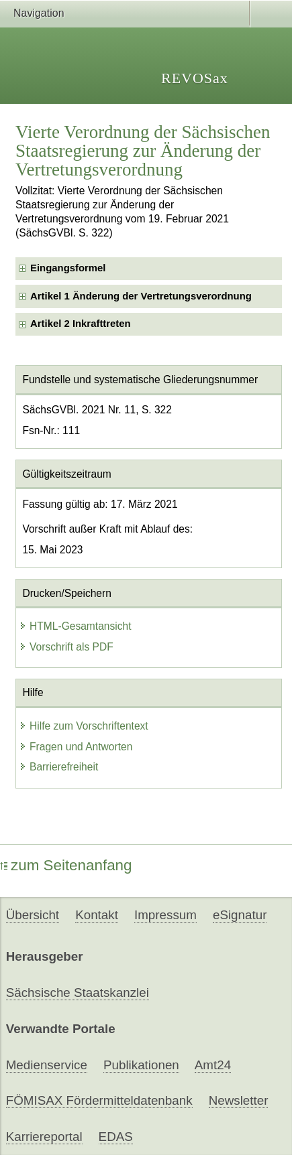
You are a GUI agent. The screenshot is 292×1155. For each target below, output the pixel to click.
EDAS (116, 1137)
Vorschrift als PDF (66, 647)
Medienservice (46, 1065)
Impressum (165, 915)
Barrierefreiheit (58, 766)
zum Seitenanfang (66, 865)
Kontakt (96, 915)
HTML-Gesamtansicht (75, 626)
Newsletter (239, 1100)
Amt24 (213, 1065)
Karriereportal (44, 1137)
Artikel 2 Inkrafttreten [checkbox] (80, 323)
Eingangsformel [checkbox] (67, 268)
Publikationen (141, 1065)
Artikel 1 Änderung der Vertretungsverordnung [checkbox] (141, 296)
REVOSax (194, 78)
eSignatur (239, 915)
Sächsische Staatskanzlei (77, 993)
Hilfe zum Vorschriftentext (83, 726)
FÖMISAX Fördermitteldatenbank (99, 1100)
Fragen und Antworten (75, 746)
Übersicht (32, 915)
